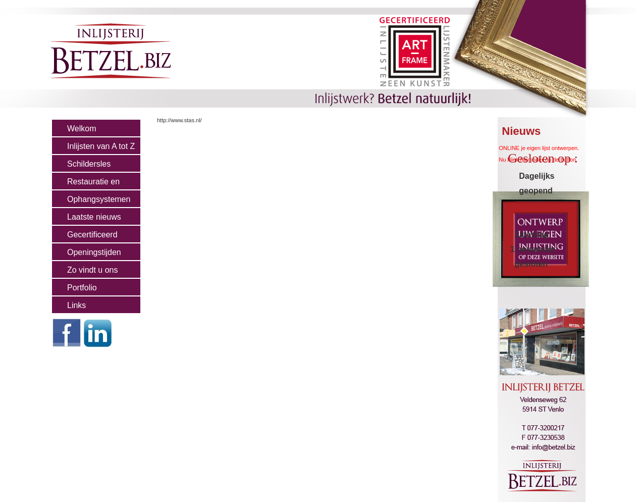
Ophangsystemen (98, 199)
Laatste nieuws (94, 217)
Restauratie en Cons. (86, 183)
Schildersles (89, 164)
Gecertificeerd (92, 234)
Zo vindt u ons (92, 270)
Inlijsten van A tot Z (101, 146)
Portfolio (82, 287)
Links (76, 305)
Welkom (81, 128)
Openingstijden (94, 252)
